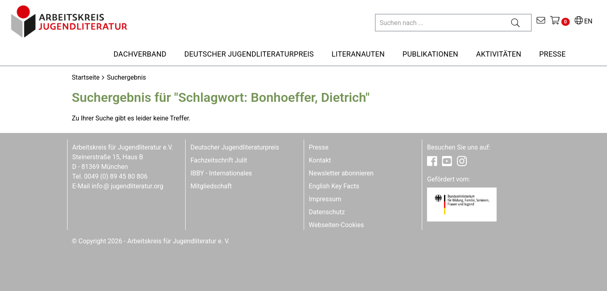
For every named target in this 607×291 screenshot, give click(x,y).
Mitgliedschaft (211, 186)
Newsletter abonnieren (341, 173)
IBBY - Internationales (221, 173)
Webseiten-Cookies (336, 225)
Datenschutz (327, 212)
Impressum (325, 199)
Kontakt (320, 160)
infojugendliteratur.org (127, 186)
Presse (319, 147)
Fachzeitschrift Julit (218, 160)
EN (583, 21)
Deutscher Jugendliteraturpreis (234, 147)
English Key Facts (334, 186)
